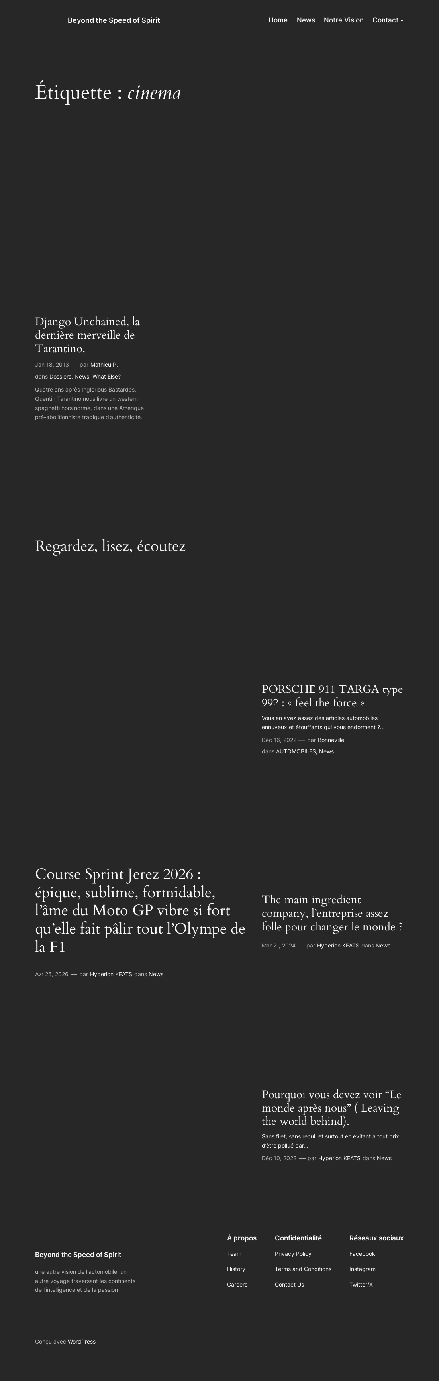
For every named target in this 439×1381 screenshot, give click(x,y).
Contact (385, 20)
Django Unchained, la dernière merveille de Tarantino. (87, 335)
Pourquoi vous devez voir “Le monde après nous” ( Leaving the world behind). (332, 1108)
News (81, 376)
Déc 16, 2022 (279, 739)
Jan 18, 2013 (52, 364)
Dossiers (60, 376)
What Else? (106, 376)
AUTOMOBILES (296, 751)
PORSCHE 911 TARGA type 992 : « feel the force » (332, 696)
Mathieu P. (104, 364)
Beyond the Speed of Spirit (114, 20)
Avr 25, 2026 (52, 974)
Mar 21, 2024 (279, 945)
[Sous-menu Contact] (402, 20)
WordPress (82, 1341)
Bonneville (331, 739)
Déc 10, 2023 (279, 1158)
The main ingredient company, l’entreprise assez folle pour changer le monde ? (332, 913)
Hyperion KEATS (111, 974)
